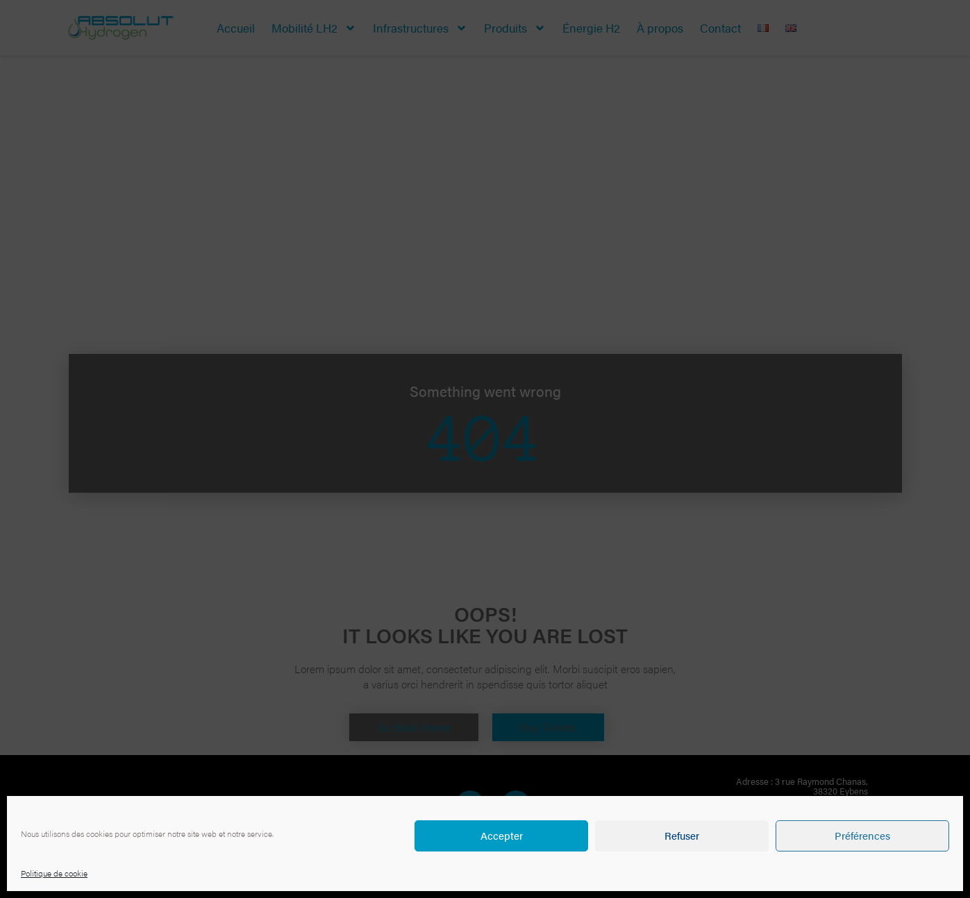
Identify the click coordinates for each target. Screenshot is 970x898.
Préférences (862, 835)
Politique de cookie (54, 873)
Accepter (501, 835)
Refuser (681, 835)
